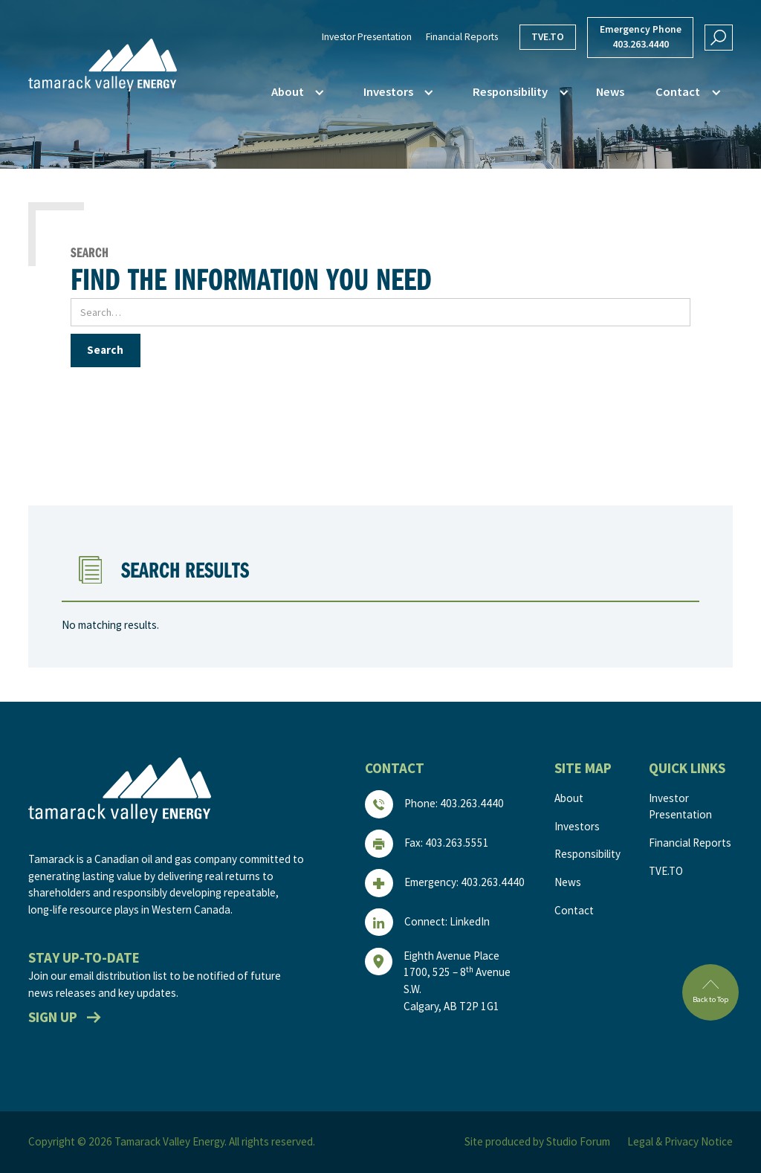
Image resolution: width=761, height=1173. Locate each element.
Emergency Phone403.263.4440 (640, 37)
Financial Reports (462, 36)
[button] (295, 92)
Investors (577, 826)
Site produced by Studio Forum (537, 1141)
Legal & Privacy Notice (680, 1141)
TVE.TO (547, 36)
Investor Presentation (367, 36)
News (610, 92)
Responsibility (587, 854)
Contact (574, 910)
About (568, 798)
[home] (102, 65)
